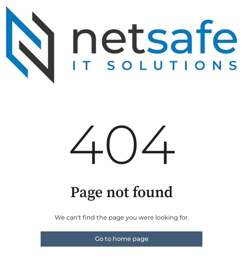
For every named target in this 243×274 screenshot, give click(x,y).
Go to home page (121, 238)
